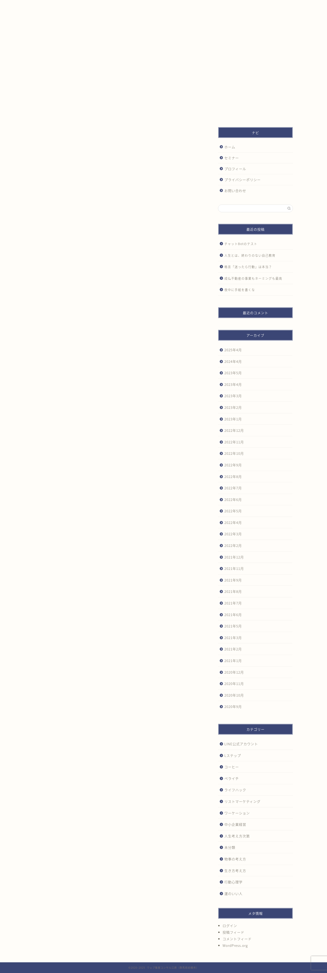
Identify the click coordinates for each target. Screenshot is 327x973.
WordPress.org (235, 945)
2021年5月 (233, 626)
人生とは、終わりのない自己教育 (249, 255)
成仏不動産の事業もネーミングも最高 (253, 278)
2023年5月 (233, 372)
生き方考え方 (235, 870)
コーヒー (231, 766)
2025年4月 (233, 349)
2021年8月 (233, 591)
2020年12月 (234, 672)
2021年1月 (233, 660)
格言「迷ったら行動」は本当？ (248, 266)
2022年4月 (233, 522)
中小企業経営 (235, 824)
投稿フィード (233, 932)
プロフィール (157, 5)
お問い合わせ (255, 5)
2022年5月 (233, 510)
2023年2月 (233, 407)
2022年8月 (233, 476)
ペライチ (231, 778)
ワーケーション (237, 813)
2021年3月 (233, 637)
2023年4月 (233, 384)
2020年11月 (234, 683)
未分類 (229, 847)
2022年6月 (233, 499)
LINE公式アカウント (241, 743)
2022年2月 (233, 545)
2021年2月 (233, 649)
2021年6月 (233, 614)
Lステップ (232, 755)
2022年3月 (233, 533)
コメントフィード (237, 938)
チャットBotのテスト (240, 243)
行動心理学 (233, 882)
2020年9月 (233, 706)
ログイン (230, 925)
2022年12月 (234, 430)
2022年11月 (234, 442)
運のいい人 (233, 893)
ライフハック (235, 789)
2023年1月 (233, 419)
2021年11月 (234, 568)
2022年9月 (233, 465)
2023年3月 (233, 395)
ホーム (59, 5)
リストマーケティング (242, 801)
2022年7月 (233, 487)
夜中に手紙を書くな (239, 289)
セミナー (108, 5)
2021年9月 (233, 580)
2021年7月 (233, 603)
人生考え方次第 (237, 836)
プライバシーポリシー (206, 5)
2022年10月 (234, 453)
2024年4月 (233, 361)
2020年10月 (234, 695)
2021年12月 (234, 557)
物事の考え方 (235, 859)
